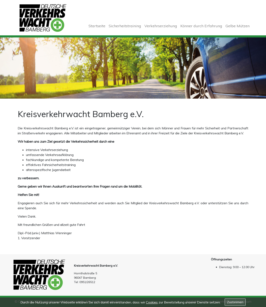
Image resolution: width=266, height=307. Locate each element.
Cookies (152, 302)
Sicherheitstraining (125, 26)
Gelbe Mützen (237, 26)
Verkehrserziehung (160, 26)
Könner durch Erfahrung (201, 26)
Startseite (97, 26)
